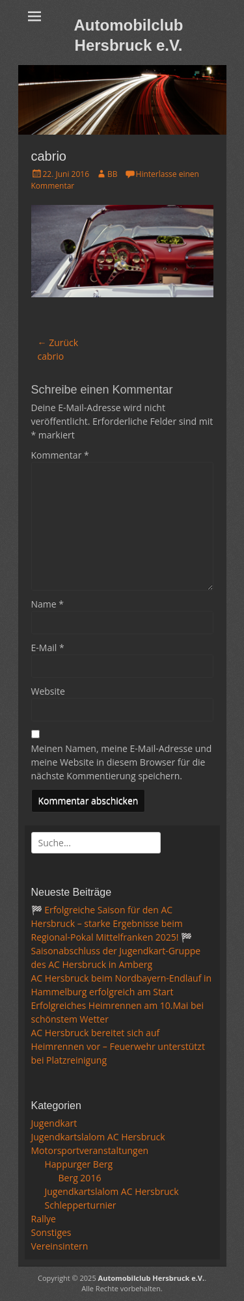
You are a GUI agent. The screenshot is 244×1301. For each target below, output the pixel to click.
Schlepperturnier (80, 1205)
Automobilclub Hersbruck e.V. (151, 1278)
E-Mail (47, 647)
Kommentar (60, 455)
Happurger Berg (79, 1164)
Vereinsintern (59, 1246)
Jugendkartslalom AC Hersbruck (98, 1137)
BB (112, 174)
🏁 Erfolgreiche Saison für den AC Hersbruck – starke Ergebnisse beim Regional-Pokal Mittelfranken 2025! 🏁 (112, 923)
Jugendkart (54, 1123)
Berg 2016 (80, 1178)
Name (47, 604)
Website (48, 691)
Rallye (43, 1219)
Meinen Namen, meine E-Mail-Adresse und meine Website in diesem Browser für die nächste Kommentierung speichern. (121, 762)
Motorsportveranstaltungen (90, 1150)
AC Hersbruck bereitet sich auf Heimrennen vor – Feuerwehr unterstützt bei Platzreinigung (118, 1046)
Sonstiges (51, 1232)
